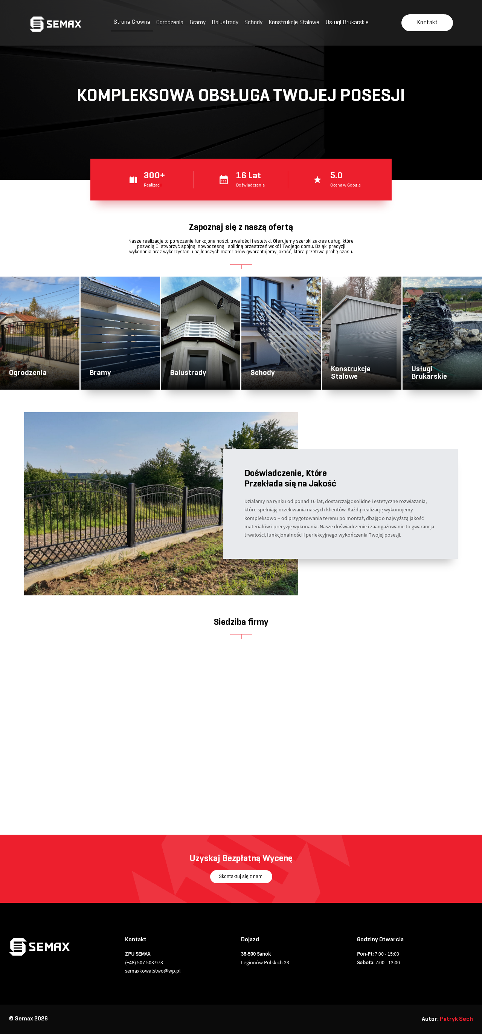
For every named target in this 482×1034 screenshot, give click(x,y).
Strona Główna (132, 22)
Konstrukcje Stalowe (293, 22)
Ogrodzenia (169, 22)
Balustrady (225, 22)
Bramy (197, 22)
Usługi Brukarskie (347, 22)
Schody (253, 22)
